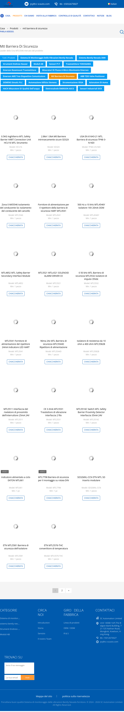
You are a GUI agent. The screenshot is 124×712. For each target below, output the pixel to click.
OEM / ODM (69, 628)
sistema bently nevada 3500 (92, 57)
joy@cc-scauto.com (40, 3)
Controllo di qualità (70, 15)
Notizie (100, 15)
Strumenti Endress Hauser (15, 64)
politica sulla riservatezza (76, 696)
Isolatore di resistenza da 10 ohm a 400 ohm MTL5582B (91, 342)
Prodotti (17, 15)
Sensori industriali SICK (91, 88)
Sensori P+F (54, 64)
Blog (109, 15)
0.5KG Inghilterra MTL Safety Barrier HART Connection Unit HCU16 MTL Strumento (15, 139)
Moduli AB (38, 64)
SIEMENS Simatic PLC (13, 82)
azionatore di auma (98, 82)
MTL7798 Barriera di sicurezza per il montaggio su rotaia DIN (53, 479)
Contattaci (89, 15)
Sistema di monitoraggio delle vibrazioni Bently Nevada (46, 57)
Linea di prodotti (71, 622)
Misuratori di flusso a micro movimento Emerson (65, 70)
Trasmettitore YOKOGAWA (78, 64)
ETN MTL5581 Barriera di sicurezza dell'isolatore (15, 547)
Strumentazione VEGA (72, 82)
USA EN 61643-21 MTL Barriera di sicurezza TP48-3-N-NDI (91, 139)
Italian (113, 3)
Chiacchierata (16, 157)
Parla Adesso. (7, 31)
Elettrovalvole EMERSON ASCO (60, 88)
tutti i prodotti (8, 57)
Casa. (5, 16)
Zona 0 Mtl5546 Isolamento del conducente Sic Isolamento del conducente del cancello (15, 207)
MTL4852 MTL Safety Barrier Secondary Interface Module (15, 274)
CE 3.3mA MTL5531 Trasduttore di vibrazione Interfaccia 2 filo (53, 412)
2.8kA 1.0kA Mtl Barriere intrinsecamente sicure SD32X (53, 138)
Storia (40, 628)
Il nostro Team (44, 638)
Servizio (41, 633)
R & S (66, 633)
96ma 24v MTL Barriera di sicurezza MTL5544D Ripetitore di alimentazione (53, 344)
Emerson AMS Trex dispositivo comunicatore (24, 76)
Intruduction (44, 622)
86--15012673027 (69, 4)
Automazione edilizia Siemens (42, 82)
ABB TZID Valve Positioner (92, 76)
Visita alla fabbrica (46, 15)
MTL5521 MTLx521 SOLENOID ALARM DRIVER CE (53, 274)
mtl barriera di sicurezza (63, 76)
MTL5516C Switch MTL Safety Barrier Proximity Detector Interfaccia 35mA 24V (91, 412)
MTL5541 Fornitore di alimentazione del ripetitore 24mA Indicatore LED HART (16, 344)
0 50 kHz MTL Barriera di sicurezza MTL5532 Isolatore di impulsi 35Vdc (91, 275)
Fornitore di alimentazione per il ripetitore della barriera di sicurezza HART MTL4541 (53, 207)
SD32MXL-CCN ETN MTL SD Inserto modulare (91, 479)
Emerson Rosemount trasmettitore (19, 70)
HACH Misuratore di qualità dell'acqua (21, 88)
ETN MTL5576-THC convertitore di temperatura (53, 547)
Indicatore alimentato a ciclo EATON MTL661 (15, 479)
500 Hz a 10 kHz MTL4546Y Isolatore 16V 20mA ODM (91, 206)
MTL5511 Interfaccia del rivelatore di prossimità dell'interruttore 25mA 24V (15, 412)
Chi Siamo (29, 15)
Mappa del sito (44, 696)
